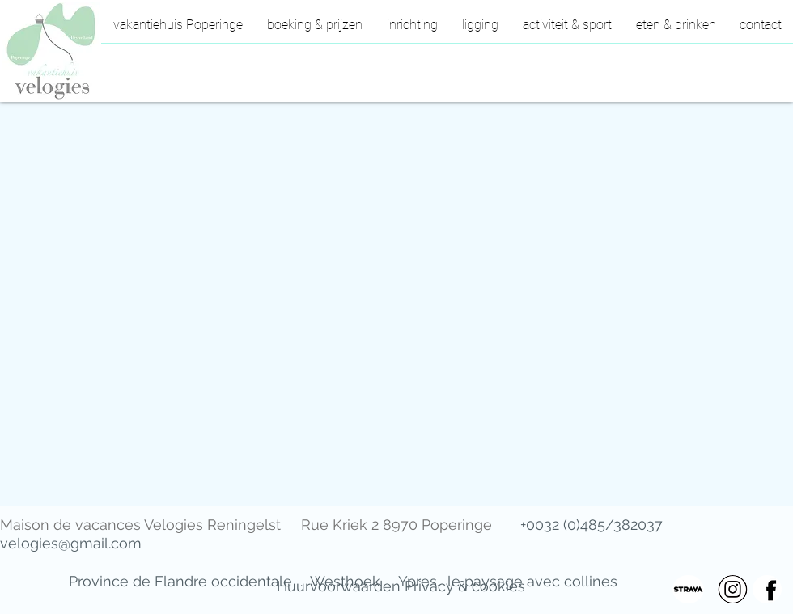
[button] (567, 29)
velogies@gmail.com (71, 543)
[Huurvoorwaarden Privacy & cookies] (401, 586)
